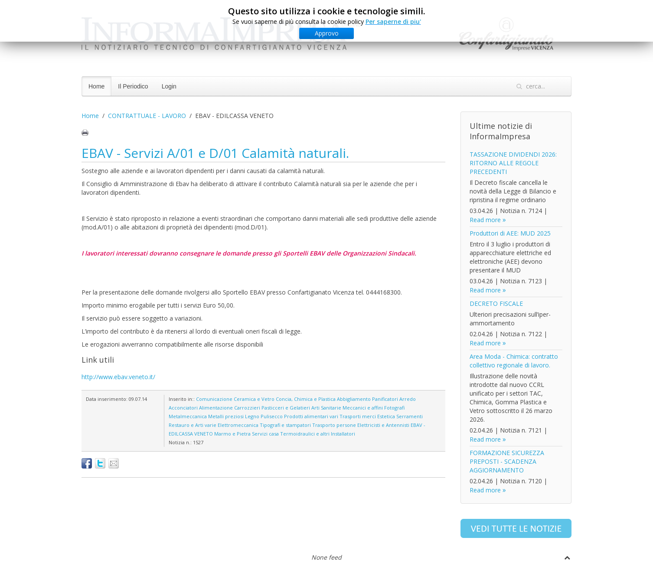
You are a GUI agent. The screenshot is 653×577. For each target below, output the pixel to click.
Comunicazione (214, 399)
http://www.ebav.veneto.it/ (118, 377)
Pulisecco (272, 416)
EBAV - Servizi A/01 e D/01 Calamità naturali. (215, 153)
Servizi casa (265, 433)
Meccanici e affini (363, 407)
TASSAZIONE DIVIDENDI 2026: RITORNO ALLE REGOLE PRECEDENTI (513, 163)
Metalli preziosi (226, 416)
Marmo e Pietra (232, 433)
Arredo (407, 399)
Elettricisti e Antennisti (383, 425)
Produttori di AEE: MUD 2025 (510, 233)
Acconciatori (183, 407)
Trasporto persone (334, 425)
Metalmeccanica (188, 416)
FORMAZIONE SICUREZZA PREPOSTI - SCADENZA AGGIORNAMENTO (507, 461)
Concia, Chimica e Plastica (306, 399)
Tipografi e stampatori (285, 425)
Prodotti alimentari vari (311, 416)
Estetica (386, 416)
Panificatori (385, 399)
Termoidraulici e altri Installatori (317, 433)
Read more (485, 220)
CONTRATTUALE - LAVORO (147, 115)
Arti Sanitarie (326, 407)
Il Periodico (133, 86)
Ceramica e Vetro (254, 399)
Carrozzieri (247, 407)
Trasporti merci (358, 416)
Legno (252, 416)
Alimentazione (216, 407)
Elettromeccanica (238, 425)
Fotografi (394, 407)
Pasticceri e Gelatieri (285, 407)
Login (169, 86)
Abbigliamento (354, 399)
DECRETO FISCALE (496, 303)
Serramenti (409, 416)
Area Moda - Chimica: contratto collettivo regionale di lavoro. (514, 360)
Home (96, 86)
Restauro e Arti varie (192, 425)
